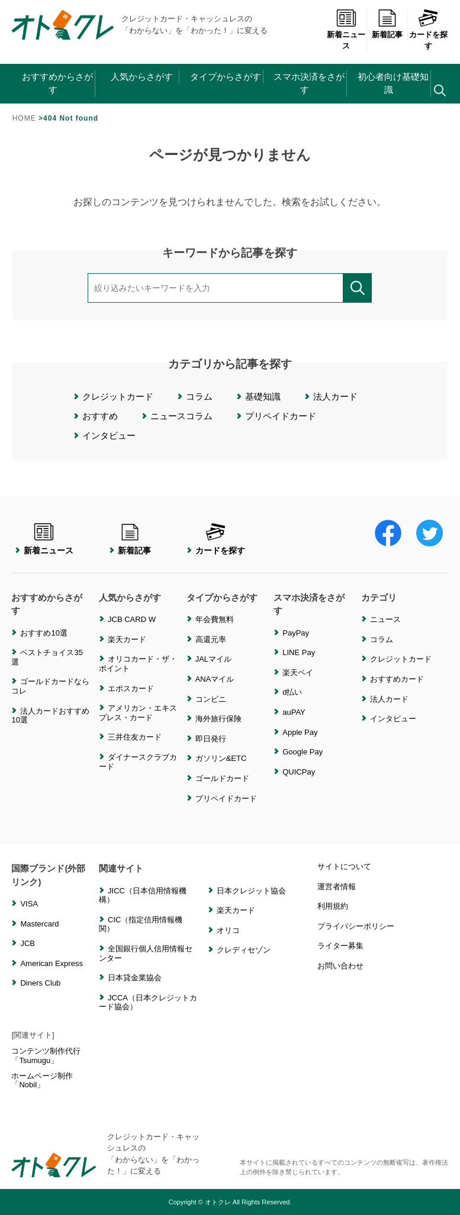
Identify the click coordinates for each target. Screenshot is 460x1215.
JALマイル (213, 659)
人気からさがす (142, 77)
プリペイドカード (280, 416)
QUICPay (298, 771)
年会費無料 (214, 619)
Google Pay (302, 751)
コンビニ (210, 699)
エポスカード (131, 688)
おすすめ (100, 416)
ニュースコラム (181, 416)
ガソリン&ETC (221, 758)
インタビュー (109, 435)
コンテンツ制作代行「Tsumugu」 (46, 1055)
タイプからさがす (225, 77)
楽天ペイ (297, 672)
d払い (292, 692)
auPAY (293, 712)
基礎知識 (263, 396)
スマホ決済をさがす (309, 83)
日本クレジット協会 (251, 890)
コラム (199, 396)
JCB (27, 943)
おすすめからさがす (57, 83)
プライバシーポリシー (355, 926)
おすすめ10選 (43, 632)
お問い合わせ (340, 965)
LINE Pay (298, 652)
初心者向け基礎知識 (393, 83)
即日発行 (210, 738)
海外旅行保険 (218, 718)
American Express (51, 963)
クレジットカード (117, 396)
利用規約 (332, 906)
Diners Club (40, 983)
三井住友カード (135, 737)
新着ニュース (346, 29)
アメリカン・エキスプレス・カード (138, 713)
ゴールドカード (222, 778)
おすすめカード (397, 679)
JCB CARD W (132, 619)
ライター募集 (340, 945)
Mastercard (39, 923)
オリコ (228, 930)
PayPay (295, 632)
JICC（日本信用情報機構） (142, 895)
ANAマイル (214, 679)
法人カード (335, 396)
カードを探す (428, 29)
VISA (29, 903)
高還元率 (210, 639)
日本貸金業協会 (135, 977)
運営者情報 (336, 886)
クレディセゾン (244, 949)
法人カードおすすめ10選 (50, 716)
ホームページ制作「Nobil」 (42, 1080)
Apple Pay (299, 732)
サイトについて (344, 866)
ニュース (385, 619)
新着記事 (387, 24)
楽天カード (127, 639)
